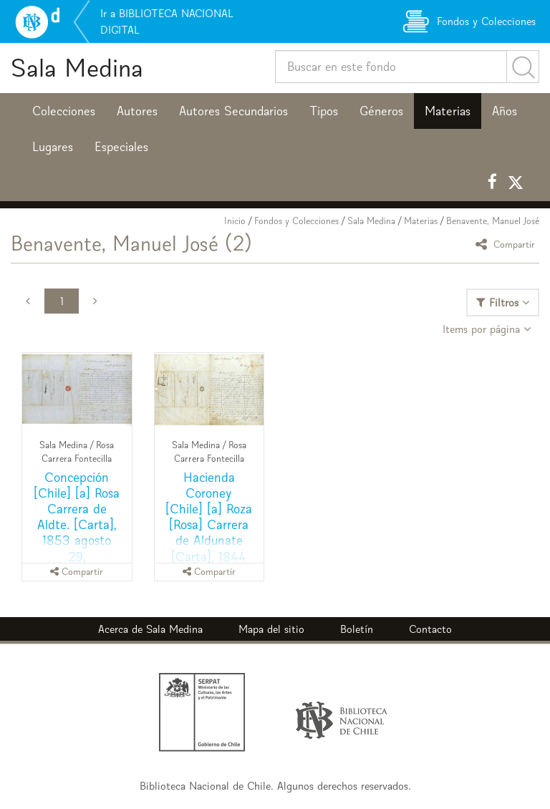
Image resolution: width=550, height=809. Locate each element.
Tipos (323, 111)
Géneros (381, 111)
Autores (137, 111)
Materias (448, 111)
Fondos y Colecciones (296, 221)
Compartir (507, 244)
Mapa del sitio (271, 629)
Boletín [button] (356, 629)
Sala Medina (77, 68)
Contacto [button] (430, 629)
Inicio (235, 221)
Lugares (52, 147)
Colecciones (63, 111)
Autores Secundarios (233, 111)
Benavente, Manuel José (492, 221)
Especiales (121, 147)
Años (504, 111)
